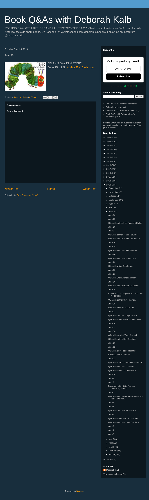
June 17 (111, 311)
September (114, 200)
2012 (108, 459)
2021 (108, 153)
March (112, 447)
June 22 (111, 270)
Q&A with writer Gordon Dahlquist (123, 418)
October (113, 196)
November (114, 192)
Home (51, 188)
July (111, 208)
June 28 (111, 227)
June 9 (111, 378)
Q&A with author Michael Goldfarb (123, 422)
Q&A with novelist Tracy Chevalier (123, 335)
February (113, 451)
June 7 (111, 392)
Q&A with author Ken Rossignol (122, 339)
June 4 (111, 414)
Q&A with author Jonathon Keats (122, 235)
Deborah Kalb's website (116, 107)
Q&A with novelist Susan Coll (121, 307)
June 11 (111, 359)
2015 (108, 177)
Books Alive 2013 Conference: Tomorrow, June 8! (121, 387)
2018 (108, 165)
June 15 (111, 327)
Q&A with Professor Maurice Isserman (125, 362)
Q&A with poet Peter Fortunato (121, 351)
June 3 (111, 426)
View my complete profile (114, 474)
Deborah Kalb (113, 470)
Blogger (79, 491)
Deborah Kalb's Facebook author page (123, 110)
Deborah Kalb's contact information (121, 104)
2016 (108, 173)
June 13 (111, 343)
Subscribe (123, 76)
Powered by (123, 86)
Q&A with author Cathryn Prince (122, 315)
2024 (108, 141)
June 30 (111, 215)
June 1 (111, 434)
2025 (108, 137)
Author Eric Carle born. (81, 67)
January (113, 454)
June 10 (111, 374)
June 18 (111, 304)
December (114, 188)
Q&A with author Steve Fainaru (122, 300)
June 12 (111, 347)
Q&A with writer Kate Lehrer (120, 266)
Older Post (89, 188)
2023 (108, 145)
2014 (108, 181)
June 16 (111, 323)
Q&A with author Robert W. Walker (123, 285)
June (111, 212)
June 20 (111, 282)
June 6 (111, 402)
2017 (108, 169)
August (112, 204)
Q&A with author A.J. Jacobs (121, 366)
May (111, 439)
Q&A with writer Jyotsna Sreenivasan (124, 319)
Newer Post (12, 188)
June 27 (111, 231)
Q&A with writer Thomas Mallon (122, 370)
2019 (108, 161)
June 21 (111, 274)
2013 (108, 185)
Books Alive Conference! (119, 354)
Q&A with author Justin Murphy (122, 258)
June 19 (111, 289)
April (111, 443)
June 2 (111, 430)
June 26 (111, 242)
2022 (108, 149)
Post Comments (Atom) (27, 195)
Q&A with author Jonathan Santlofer (124, 238)
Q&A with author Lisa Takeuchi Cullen (125, 223)
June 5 (111, 406)
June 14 (111, 331)
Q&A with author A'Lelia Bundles (122, 250)
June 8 (111, 382)
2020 (108, 157)
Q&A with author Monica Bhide (121, 410)
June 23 (111, 262)
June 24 (111, 254)
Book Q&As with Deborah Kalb (68, 19)
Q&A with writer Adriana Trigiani (122, 278)
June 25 (111, 246)
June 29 (111, 219)
